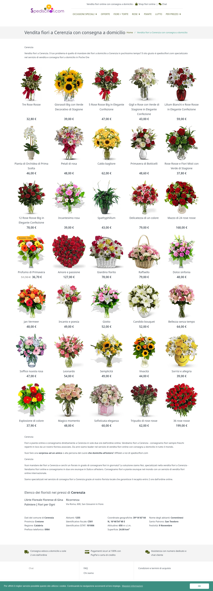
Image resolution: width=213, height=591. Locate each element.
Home (130, 32)
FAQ (86, 568)
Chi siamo (89, 573)
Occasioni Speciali (83, 14)
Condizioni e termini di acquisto (154, 568)
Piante (148, 14)
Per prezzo (172, 14)
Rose (134, 14)
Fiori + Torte (121, 14)
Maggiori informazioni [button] (132, 586)
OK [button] (199, 586)
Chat (163, 4)
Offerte (105, 14)
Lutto (158, 14)
